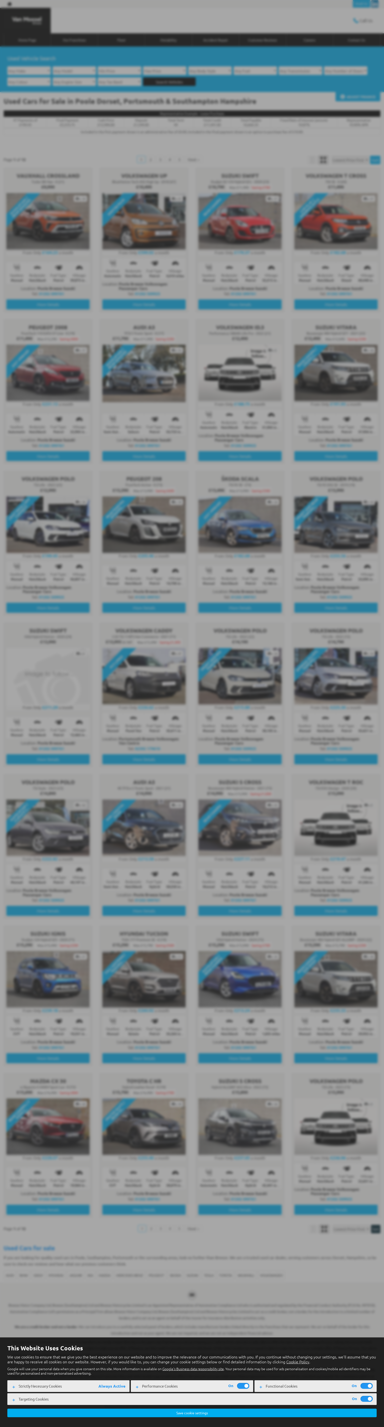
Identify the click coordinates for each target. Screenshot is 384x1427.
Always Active (111, 1385)
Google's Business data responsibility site (193, 1368)
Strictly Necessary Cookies (40, 1385)
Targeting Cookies (34, 1398)
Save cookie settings (192, 1412)
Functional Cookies (282, 1385)
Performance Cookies (160, 1385)
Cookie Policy (297, 1361)
